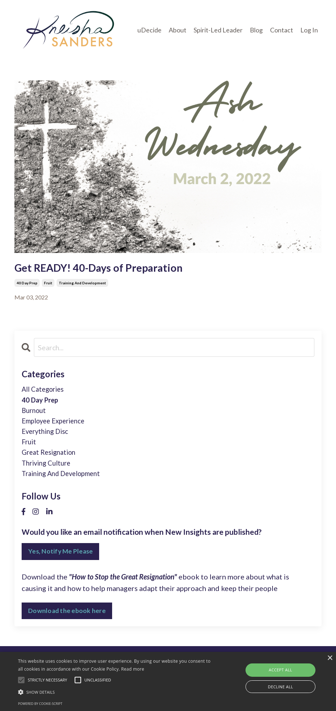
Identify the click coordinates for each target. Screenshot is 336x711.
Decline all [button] (280, 686)
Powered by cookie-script (40, 703)
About (177, 30)
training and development (82, 285)
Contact (281, 30)
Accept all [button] (280, 669)
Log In (309, 30)
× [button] (329, 658)
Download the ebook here (67, 622)
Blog (256, 30)
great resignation (51, 461)
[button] (115, 692)
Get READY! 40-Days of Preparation (107, 269)
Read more (132, 669)
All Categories (45, 392)
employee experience (57, 426)
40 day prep (27, 285)
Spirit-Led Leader (218, 30)
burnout (35, 415)
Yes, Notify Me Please (61, 563)
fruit (48, 285)
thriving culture (48, 472)
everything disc (47, 438)
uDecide (149, 30)
